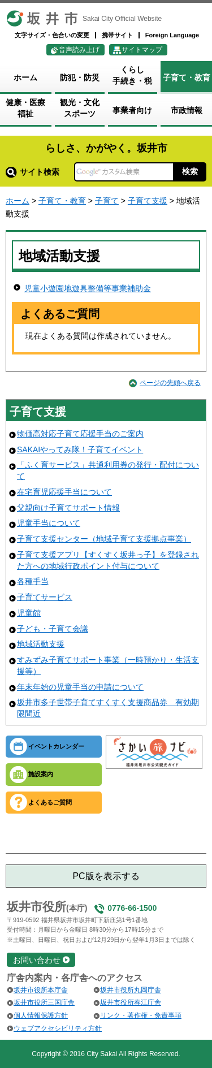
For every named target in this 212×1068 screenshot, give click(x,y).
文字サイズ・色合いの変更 (52, 35)
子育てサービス (44, 597)
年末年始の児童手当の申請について (80, 686)
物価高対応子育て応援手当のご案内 (80, 433)
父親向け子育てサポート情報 (68, 507)
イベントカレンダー (56, 746)
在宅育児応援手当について (64, 491)
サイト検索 (32, 171)
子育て (107, 200)
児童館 (29, 612)
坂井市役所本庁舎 (41, 990)
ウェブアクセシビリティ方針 (58, 1028)
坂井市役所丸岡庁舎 (130, 990)
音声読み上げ (79, 50)
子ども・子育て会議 (52, 628)
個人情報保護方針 (41, 1015)
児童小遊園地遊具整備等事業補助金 (87, 288)
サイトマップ (142, 50)
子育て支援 (147, 200)
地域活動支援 (40, 643)
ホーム (17, 200)
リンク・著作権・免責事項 (140, 1015)
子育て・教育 (62, 200)
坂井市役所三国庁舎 (44, 1002)
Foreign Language (172, 35)
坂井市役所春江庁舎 (130, 1002)
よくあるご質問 (50, 802)
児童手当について (48, 522)
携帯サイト (117, 35)
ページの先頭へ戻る (170, 383)
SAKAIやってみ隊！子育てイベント (80, 449)
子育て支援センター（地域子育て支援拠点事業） (104, 538)
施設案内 (40, 774)
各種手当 (33, 581)
